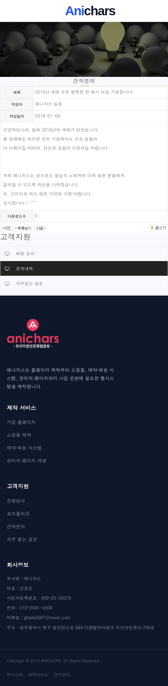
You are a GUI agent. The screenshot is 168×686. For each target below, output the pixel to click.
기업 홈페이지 (21, 422)
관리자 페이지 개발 (27, 460)
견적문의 (16, 526)
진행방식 (16, 500)
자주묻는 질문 (24, 283)
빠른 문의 (20, 253)
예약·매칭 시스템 (24, 447)
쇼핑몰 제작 (19, 435)
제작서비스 (38, 674)
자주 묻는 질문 (22, 539)
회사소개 (15, 674)
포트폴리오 (18, 513)
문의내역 (19, 268)
